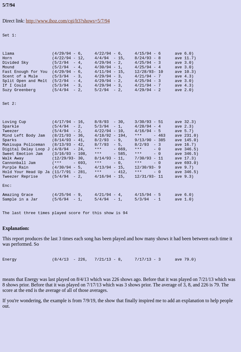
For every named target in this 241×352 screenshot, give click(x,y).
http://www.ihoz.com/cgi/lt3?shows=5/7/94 (68, 20)
